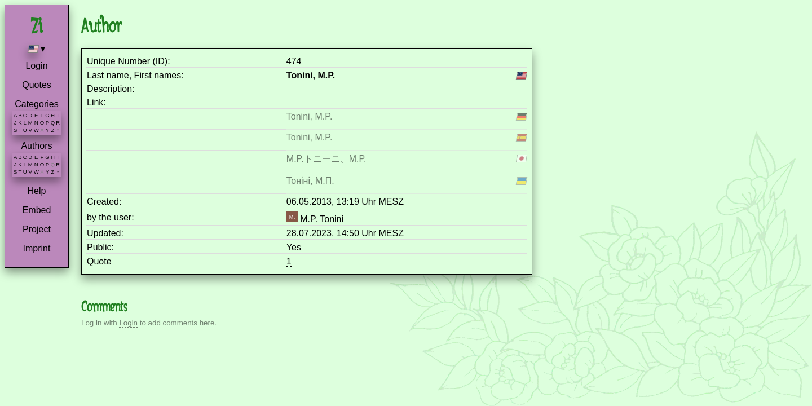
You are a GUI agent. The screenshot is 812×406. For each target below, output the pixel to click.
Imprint (37, 248)
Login (36, 65)
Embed (37, 210)
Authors (36, 146)
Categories (36, 104)
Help (37, 191)
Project (37, 229)
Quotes (36, 85)
